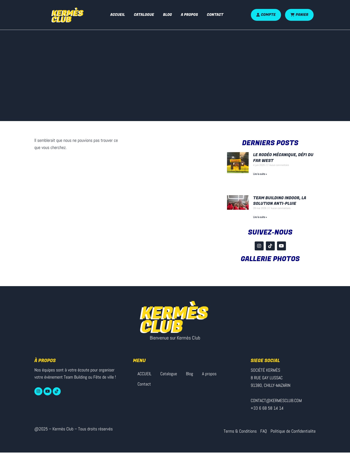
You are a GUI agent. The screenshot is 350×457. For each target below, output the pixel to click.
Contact (215, 14)
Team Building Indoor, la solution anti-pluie (279, 201)
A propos (189, 14)
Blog (167, 14)
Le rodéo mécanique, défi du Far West (283, 158)
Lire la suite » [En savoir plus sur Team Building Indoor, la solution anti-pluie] (260, 217)
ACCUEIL (117, 14)
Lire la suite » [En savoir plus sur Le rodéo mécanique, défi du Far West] (260, 174)
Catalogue (144, 14)
